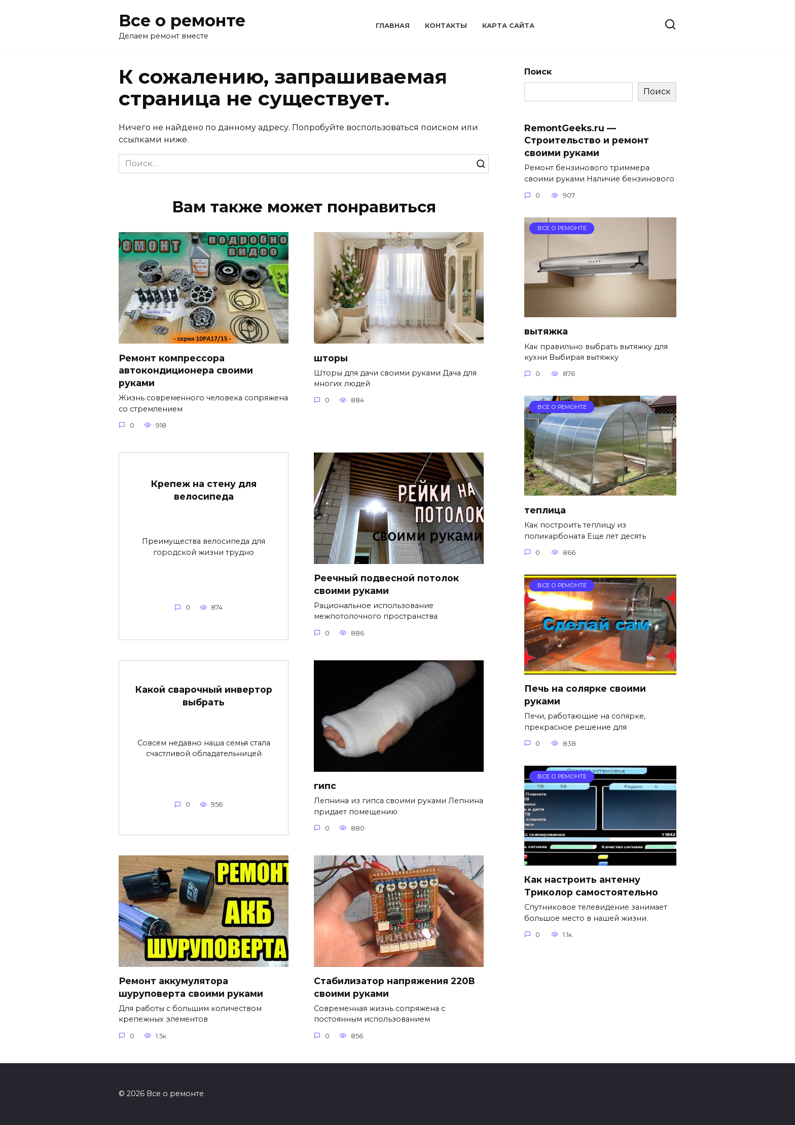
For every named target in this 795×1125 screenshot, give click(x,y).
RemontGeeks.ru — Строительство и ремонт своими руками (586, 140)
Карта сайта (508, 25)
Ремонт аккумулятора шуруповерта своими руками (191, 987)
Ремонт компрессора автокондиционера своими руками (186, 370)
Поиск (538, 72)
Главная (393, 25)
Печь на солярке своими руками (585, 694)
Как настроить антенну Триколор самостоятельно (591, 885)
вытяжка (546, 331)
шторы (331, 357)
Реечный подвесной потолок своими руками (386, 584)
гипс (325, 785)
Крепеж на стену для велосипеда (204, 490)
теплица (545, 509)
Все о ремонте (182, 20)
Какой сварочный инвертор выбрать (203, 695)
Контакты (446, 25)
